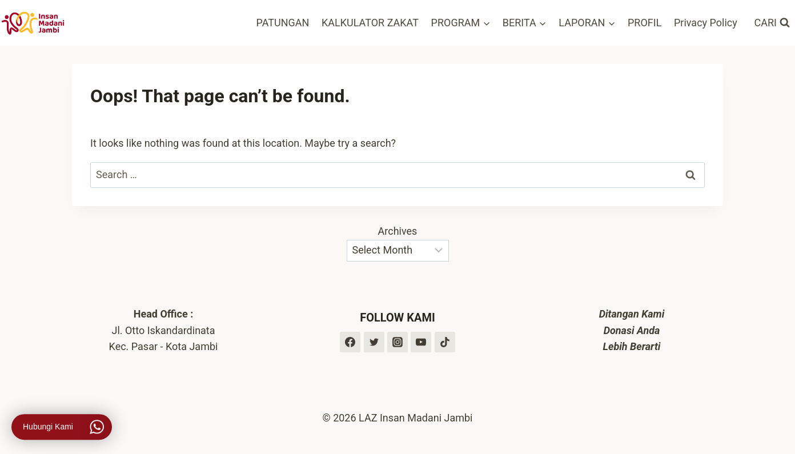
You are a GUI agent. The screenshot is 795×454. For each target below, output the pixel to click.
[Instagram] (397, 342)
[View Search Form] (772, 23)
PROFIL (644, 23)
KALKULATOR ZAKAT (370, 23)
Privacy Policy (705, 23)
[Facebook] (350, 342)
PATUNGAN (283, 23)
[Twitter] (374, 342)
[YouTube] (421, 342)
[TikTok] (445, 342)
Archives (397, 231)
